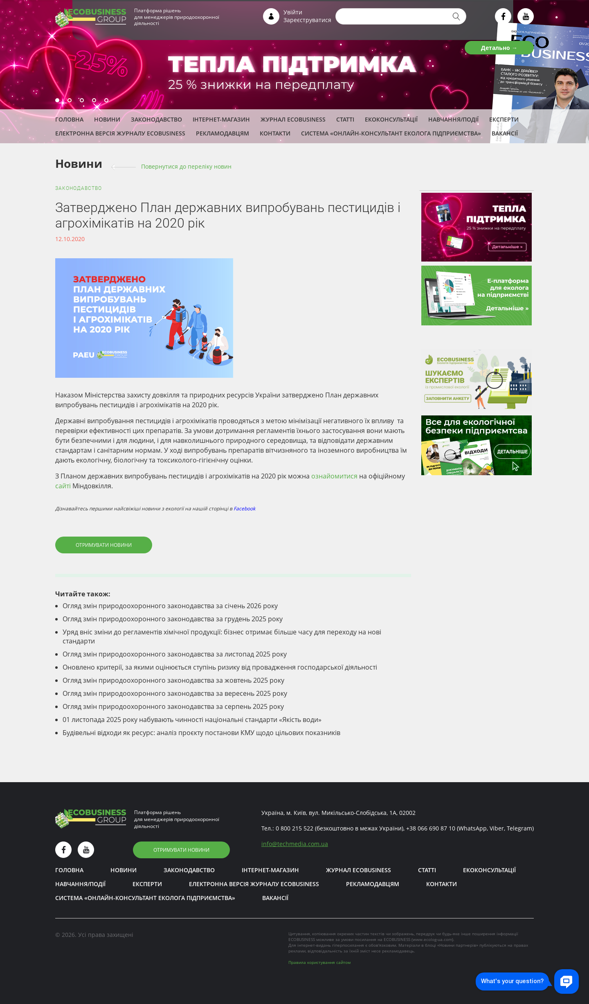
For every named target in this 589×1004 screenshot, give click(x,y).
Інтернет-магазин (221, 119)
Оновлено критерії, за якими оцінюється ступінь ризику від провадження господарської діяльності (220, 667)
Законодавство (156, 119)
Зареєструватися (307, 20)
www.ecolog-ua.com (432, 939)
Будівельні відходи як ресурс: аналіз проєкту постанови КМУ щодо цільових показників (201, 732)
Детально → (499, 48)
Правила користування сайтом (319, 962)
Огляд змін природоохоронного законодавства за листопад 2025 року (175, 654)
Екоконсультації (391, 119)
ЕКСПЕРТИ (504, 119)
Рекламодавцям (222, 133)
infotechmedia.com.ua (294, 844)
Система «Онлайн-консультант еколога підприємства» (391, 133)
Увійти (292, 12)
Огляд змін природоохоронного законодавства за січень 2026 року (170, 605)
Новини (107, 119)
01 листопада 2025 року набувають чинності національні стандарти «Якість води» (192, 719)
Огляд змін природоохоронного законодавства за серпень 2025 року (173, 706)
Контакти (275, 133)
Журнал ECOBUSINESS (293, 119)
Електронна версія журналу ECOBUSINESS (120, 133)
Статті (345, 119)
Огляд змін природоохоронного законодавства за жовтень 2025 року (173, 680)
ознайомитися (334, 476)
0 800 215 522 (294, 828)
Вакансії (505, 133)
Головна (69, 119)
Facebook (244, 508)
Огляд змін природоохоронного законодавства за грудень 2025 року (173, 618)
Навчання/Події (453, 119)
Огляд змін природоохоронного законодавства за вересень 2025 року (175, 693)
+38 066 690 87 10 (430, 828)
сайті (63, 485)
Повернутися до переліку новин (186, 166)
